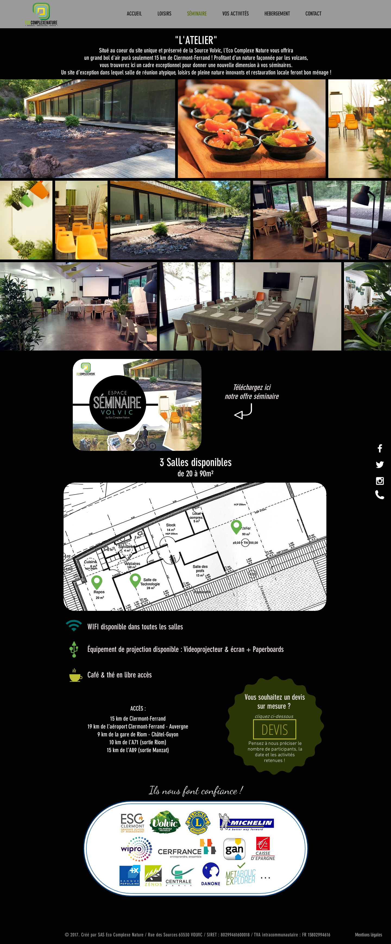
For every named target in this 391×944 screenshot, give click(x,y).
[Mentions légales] (368, 935)
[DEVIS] (274, 729)
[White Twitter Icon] (379, 464)
